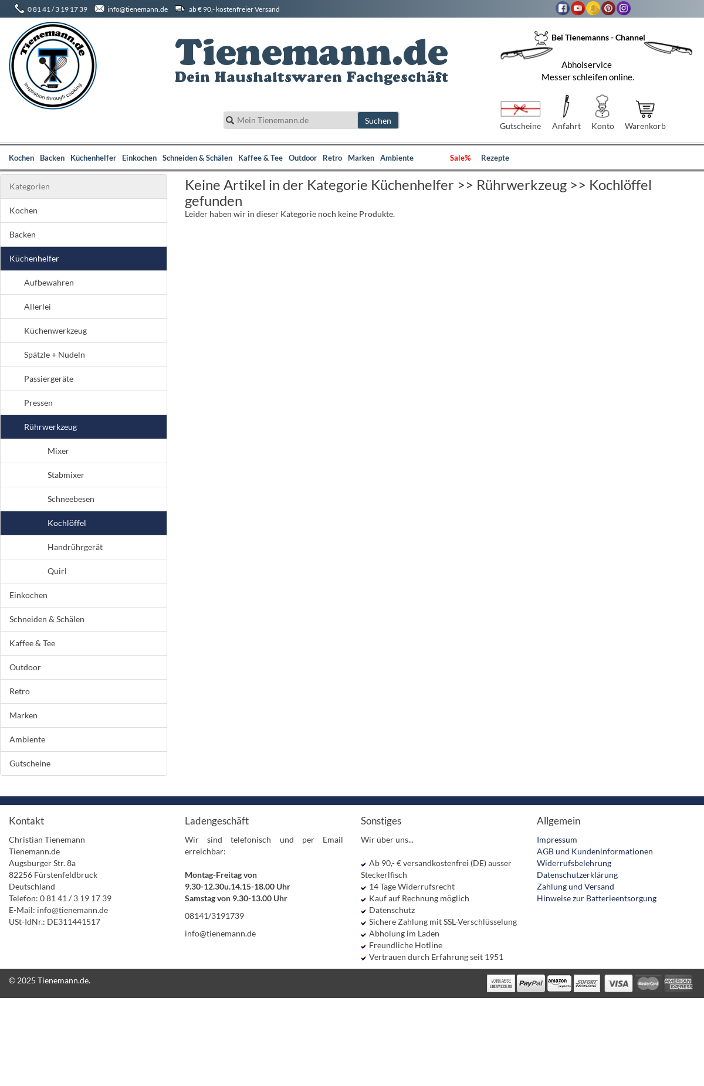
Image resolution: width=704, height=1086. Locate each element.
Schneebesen (71, 499)
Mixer (58, 451)
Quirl (57, 571)
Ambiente (397, 157)
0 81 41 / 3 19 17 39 (57, 9)
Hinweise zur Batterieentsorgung (596, 898)
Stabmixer (66, 475)
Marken (361, 157)
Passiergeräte (48, 379)
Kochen (21, 157)
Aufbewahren (49, 282)
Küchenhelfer (93, 157)
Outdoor (303, 157)
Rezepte (495, 157)
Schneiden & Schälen (197, 157)
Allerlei (37, 306)
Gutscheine (29, 763)
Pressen (38, 403)
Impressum (557, 839)
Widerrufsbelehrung (574, 863)
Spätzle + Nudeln (54, 354)
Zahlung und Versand (575, 886)
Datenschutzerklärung (577, 875)
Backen (52, 157)
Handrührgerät (75, 547)
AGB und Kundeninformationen (595, 851)
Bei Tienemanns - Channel (589, 37)
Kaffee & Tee (260, 157)
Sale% (460, 157)
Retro (332, 157)
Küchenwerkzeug (55, 330)
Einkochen (139, 157)
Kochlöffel (67, 523)
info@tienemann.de (137, 9)
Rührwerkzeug (50, 427)
